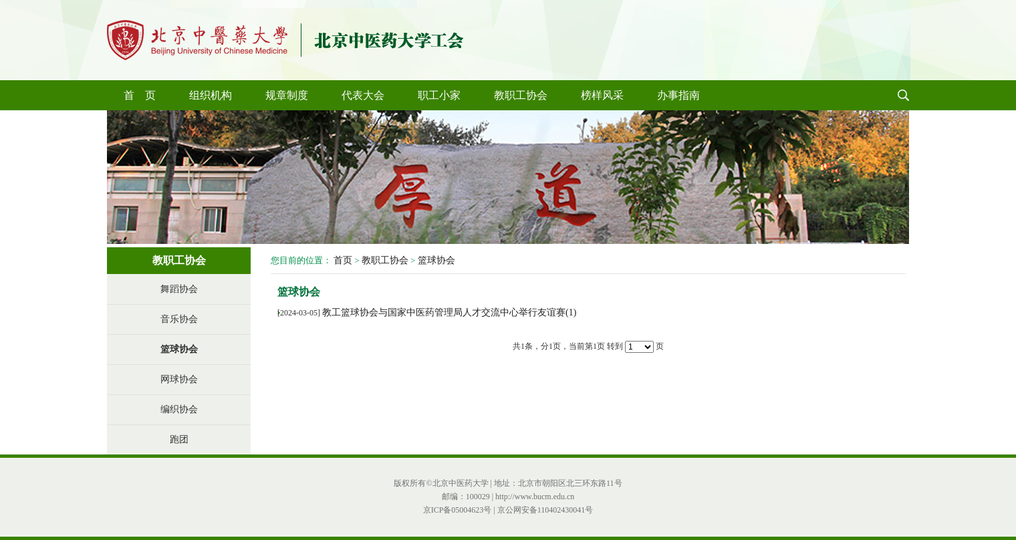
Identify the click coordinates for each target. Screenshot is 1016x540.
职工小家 (439, 95)
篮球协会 (179, 349)
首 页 (140, 95)
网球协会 (179, 379)
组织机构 (210, 95)
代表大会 (363, 95)
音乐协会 (179, 319)
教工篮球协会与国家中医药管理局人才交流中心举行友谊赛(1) (449, 312)
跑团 (179, 439)
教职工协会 (520, 95)
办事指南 (678, 95)
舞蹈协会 (179, 289)
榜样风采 (602, 95)
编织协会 (179, 409)
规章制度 (286, 95)
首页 (343, 260)
